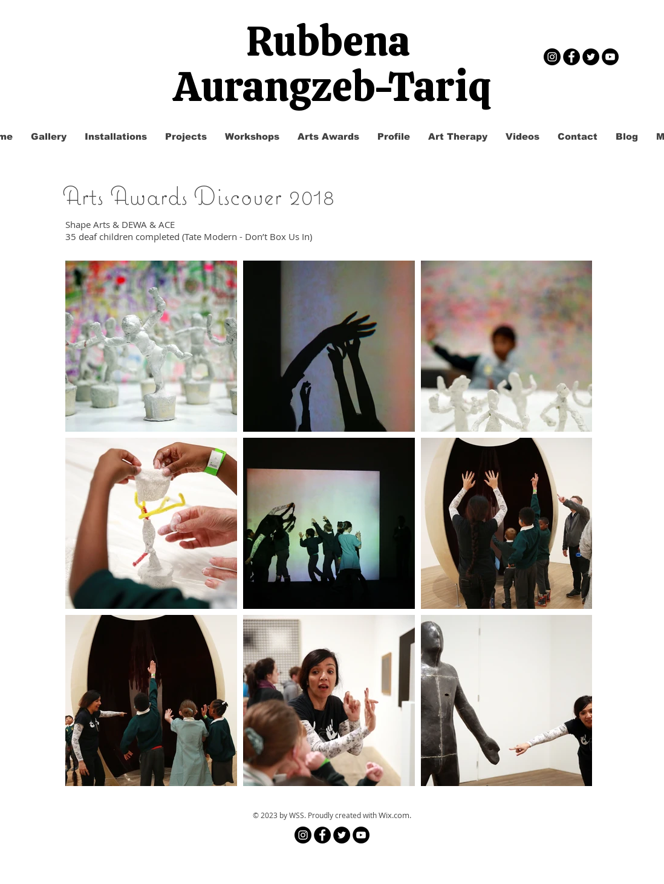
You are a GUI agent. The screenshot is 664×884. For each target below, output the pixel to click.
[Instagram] (552, 56)
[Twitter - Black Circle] (590, 56)
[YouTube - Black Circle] (610, 56)
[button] (186, 136)
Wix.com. (395, 815)
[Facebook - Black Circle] (571, 56)
